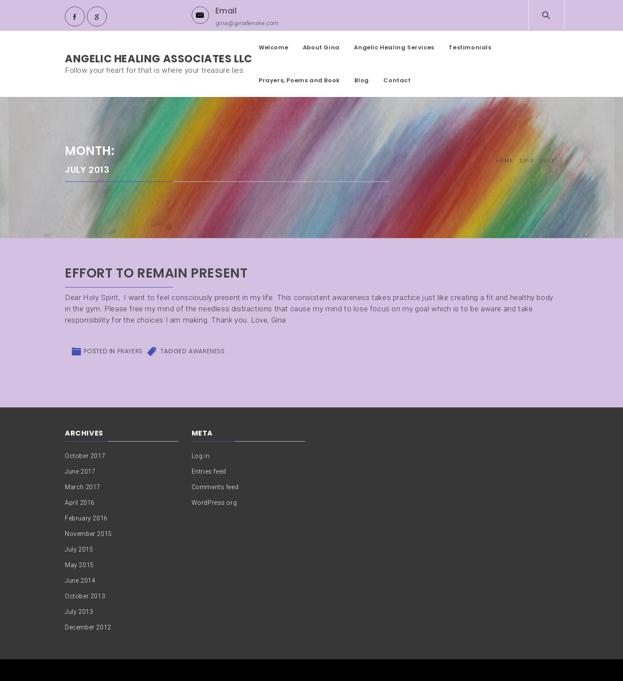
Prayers (130, 351)
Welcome (273, 47)
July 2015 (79, 549)
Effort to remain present (156, 273)
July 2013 (79, 611)
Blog (361, 80)
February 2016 (86, 518)
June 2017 (80, 471)
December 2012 (88, 627)
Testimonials (470, 47)
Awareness (207, 351)
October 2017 (85, 455)
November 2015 (88, 533)
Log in (201, 455)
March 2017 (82, 487)
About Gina (321, 47)
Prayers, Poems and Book (299, 80)
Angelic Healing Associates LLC (158, 59)
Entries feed (209, 471)
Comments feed (215, 487)
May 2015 (79, 565)
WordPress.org (214, 502)
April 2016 (80, 502)
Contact (397, 80)
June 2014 (80, 580)
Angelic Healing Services (394, 47)
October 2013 (85, 596)
